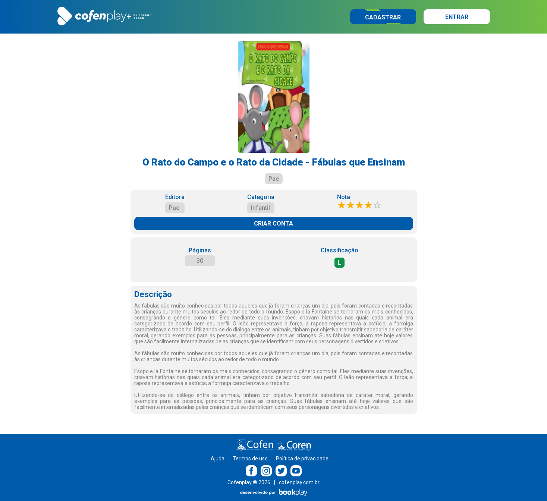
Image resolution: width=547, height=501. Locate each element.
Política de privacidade (302, 458)
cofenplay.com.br (299, 482)
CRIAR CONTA (273, 223)
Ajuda (217, 458)
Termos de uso (250, 458)
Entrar (456, 17)
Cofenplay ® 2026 (248, 482)
